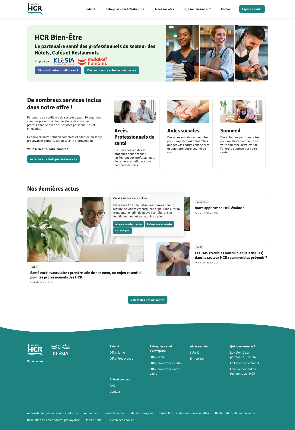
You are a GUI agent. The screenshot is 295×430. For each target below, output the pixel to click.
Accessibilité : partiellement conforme (52, 413)
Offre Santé (117, 352)
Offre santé (157, 357)
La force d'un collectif (244, 363)
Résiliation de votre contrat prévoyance (53, 420)
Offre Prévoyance (121, 358)
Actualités (90, 413)
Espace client (251, 9)
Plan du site (94, 420)
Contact (226, 9)
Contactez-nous (113, 413)
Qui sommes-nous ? (197, 9)
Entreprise (197, 358)
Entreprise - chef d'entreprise (125, 9)
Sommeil (230, 130)
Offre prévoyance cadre (166, 363)
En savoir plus (122, 230)
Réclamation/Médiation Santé (235, 413)
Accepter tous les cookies (128, 224)
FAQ (112, 385)
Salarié (90, 9)
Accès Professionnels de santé (134, 136)
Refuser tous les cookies (159, 224)
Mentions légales (141, 413)
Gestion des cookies (121, 420)
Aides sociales (164, 9)
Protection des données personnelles (184, 413)
